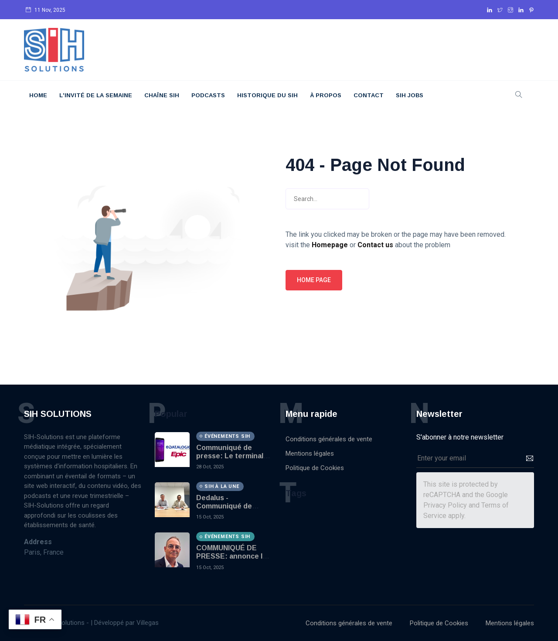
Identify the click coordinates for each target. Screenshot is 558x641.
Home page (314, 279)
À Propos (325, 95)
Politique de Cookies (315, 468)
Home (38, 95)
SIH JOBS (409, 95)
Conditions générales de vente (329, 439)
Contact (369, 95)
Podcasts (208, 95)
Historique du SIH (267, 95)
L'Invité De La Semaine (95, 95)
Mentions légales (310, 453)
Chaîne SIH (161, 95)
